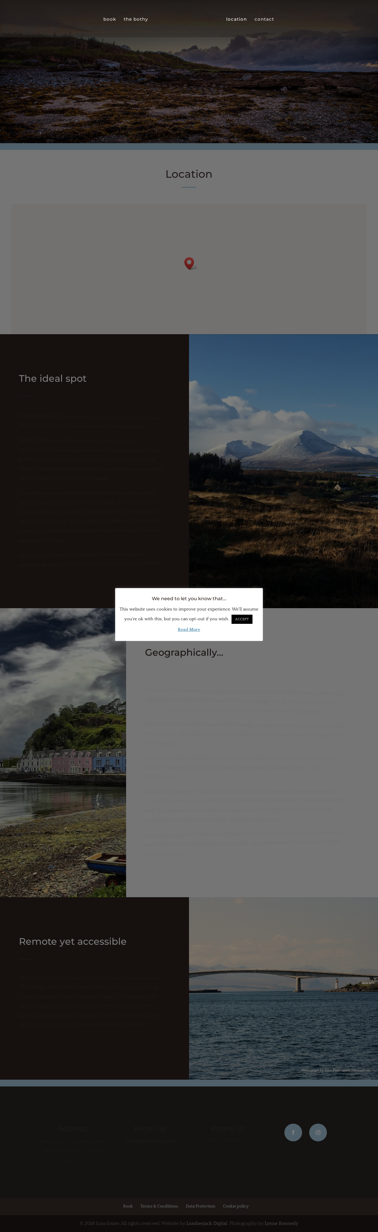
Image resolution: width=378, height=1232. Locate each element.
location (236, 19)
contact (264, 19)
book (110, 19)
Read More (189, 629)
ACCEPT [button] (242, 619)
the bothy (136, 19)
